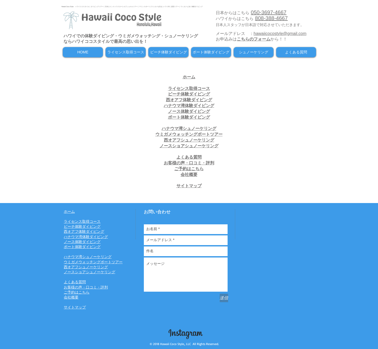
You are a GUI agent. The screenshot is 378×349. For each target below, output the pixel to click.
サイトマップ (189, 186)
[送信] (224, 298)
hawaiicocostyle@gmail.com (280, 33)
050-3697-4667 (269, 12)
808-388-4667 (271, 18)
